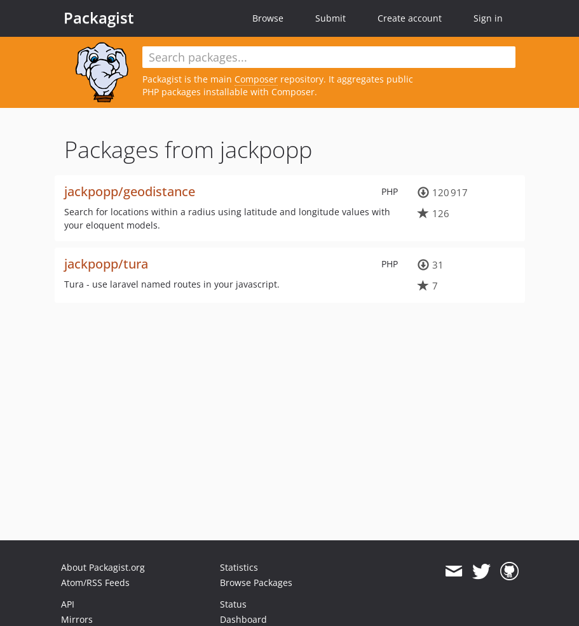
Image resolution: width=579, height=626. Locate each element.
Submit (330, 18)
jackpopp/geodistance (129, 191)
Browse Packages (256, 582)
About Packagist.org (103, 567)
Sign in (488, 18)
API (67, 604)
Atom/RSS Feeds (95, 582)
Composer (256, 79)
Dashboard (243, 619)
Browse (267, 18)
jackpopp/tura (106, 263)
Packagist (99, 18)
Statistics (239, 567)
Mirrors (77, 619)
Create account (410, 18)
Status (233, 604)
